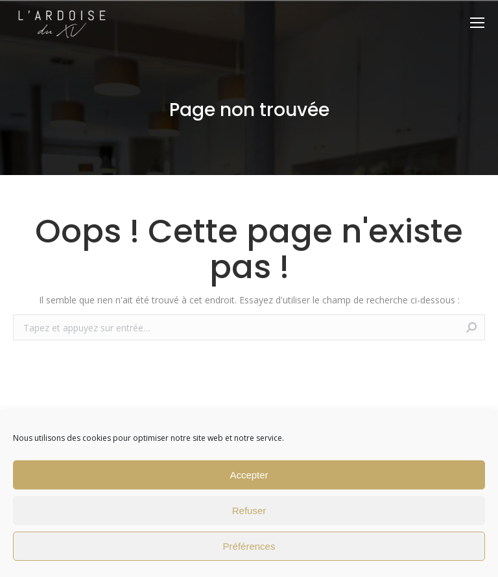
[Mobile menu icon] (477, 22)
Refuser (249, 510)
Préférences (249, 546)
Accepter (249, 474)
